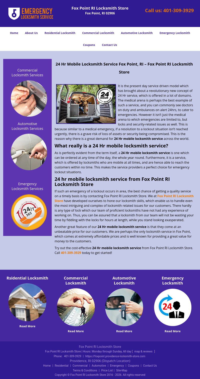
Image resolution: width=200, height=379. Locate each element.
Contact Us (109, 45)
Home (14, 33)
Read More (27, 326)
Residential (61, 365)
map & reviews (143, 351)
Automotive (99, 365)
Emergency (117, 365)
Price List (107, 370)
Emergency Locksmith (174, 33)
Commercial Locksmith (98, 33)
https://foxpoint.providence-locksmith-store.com (115, 356)
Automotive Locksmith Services (27, 126)
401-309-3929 (178, 10)
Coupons (89, 45)
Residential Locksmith (60, 33)
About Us (31, 33)
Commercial (80, 365)
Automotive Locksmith (137, 33)
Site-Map (121, 370)
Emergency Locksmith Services (27, 186)
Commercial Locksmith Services (27, 72)
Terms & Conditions (85, 370)
